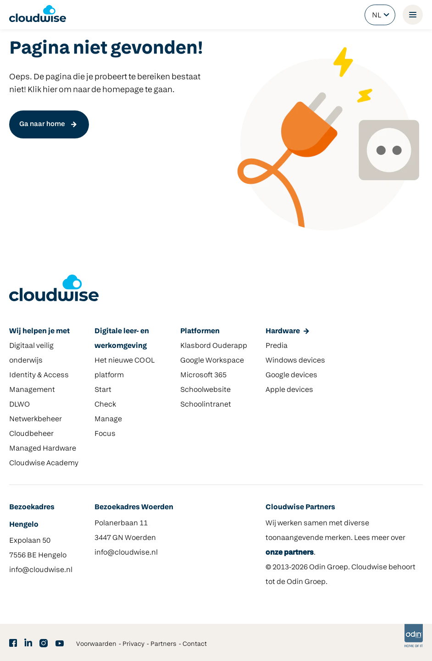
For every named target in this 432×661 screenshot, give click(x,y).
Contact (195, 644)
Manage (108, 419)
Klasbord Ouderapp (213, 346)
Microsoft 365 (203, 375)
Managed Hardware (42, 448)
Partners (163, 644)
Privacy (133, 644)
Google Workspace (212, 360)
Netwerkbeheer (35, 419)
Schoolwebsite (205, 390)
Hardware (283, 331)
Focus (105, 434)
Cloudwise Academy (43, 463)
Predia (277, 346)
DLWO (19, 404)
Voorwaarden (96, 644)
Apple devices (289, 390)
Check (105, 404)
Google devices (291, 375)
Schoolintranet (205, 404)
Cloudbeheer (31, 434)
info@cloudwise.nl (40, 570)
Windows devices (295, 360)
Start (102, 390)
